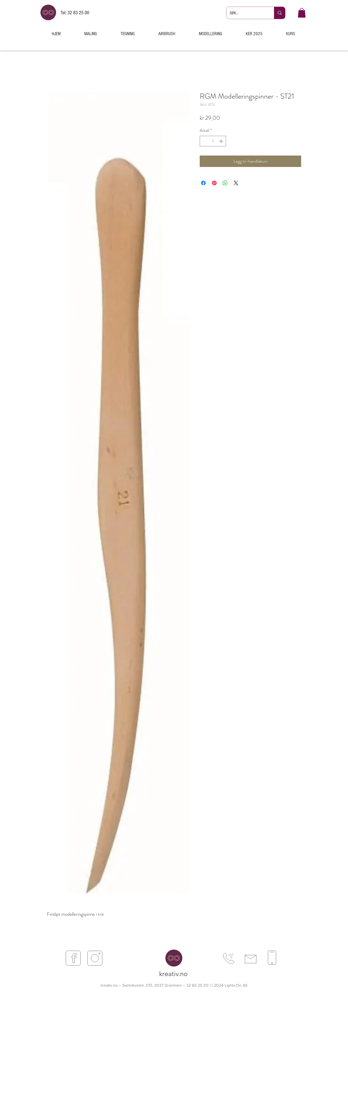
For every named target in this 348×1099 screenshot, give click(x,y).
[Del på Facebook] (203, 183)
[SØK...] (246, 13)
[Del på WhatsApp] (225, 183)
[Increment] (221, 141)
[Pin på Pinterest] (214, 183)
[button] (302, 12)
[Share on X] (236, 183)
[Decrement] (204, 141)
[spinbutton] (213, 141)
